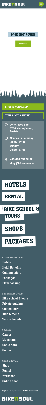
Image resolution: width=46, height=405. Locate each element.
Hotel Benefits (11, 267)
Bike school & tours (15, 298)
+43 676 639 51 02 (21, 159)
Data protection (15, 391)
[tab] (23, 106)
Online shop (10, 381)
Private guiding (12, 303)
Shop (5, 365)
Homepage (23, 43)
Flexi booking (11, 283)
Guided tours (10, 309)
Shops (14, 229)
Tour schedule (11, 319)
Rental (14, 196)
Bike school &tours (21, 213)
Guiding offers (11, 272)
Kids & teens (10, 314)
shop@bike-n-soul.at (22, 163)
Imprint (5, 391)
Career (6, 334)
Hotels (15, 185)
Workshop (8, 376)
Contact (7, 350)
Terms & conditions (30, 391)
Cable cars (9, 345)
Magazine (9, 340)
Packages (19, 241)
